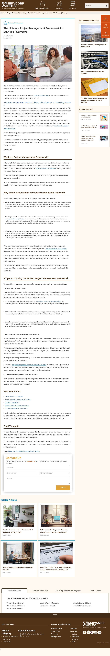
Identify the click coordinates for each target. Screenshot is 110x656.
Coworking (54, 634)
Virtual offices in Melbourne (49, 603)
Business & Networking (10, 636)
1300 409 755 (105, 18)
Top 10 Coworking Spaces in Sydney (18, 399)
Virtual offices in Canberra (82, 606)
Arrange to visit (105, 33)
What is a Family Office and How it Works (23, 451)
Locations (73, 631)
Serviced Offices (56, 628)
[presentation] (21, 473)
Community (6, 639)
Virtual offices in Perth (47, 606)
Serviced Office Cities (40, 591)
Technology (6, 641)
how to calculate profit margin (56, 248)
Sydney (74, 634)
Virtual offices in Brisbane (82, 603)
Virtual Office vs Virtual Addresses (17, 405)
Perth (73, 641)
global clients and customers (46, 168)
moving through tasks (41, 95)
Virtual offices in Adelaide (15, 606)
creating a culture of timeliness (14, 219)
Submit (62, 487)
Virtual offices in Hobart (15, 609)
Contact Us (105, 25)
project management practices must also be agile (29, 365)
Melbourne (75, 636)
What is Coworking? (12, 402)
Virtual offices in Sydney (15, 603)
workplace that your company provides (49, 301)
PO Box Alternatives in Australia (16, 408)
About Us (73, 628)
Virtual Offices (55, 631)
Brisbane (75, 639)
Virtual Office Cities (14, 591)
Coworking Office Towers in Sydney (68, 591)
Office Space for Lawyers (14, 396)
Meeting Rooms (95, 591)
